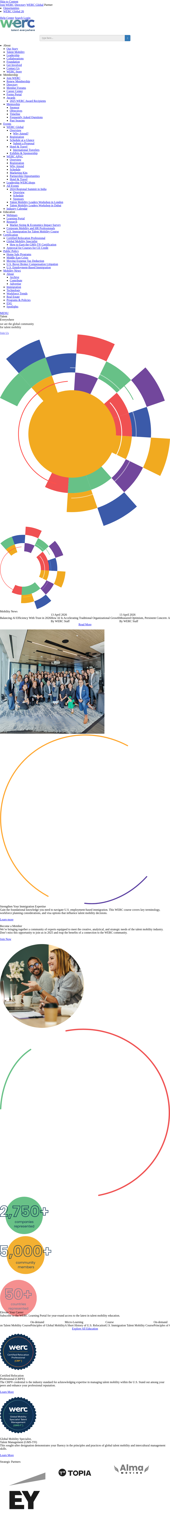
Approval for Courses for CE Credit (27, 247)
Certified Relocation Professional (26, 238)
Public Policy (11, 251)
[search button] (127, 38)
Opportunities (11, 8)
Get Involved (14, 65)
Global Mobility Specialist (22, 241)
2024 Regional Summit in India (28, 189)
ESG (9, 303)
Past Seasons (17, 120)
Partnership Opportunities (25, 176)
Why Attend (17, 166)
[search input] (82, 38)
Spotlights (12, 306)
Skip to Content (9, 1)
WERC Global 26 (13, 11)
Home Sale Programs (19, 254)
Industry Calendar (17, 208)
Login (26, 17)
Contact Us (13, 68)
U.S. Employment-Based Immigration (29, 267)
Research (12, 221)
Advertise (15, 283)
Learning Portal (16, 218)
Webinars (12, 215)
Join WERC (7, 4)
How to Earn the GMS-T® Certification (33, 244)
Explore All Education (85, 1344)
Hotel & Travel (18, 146)
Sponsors (18, 198)
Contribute (16, 280)
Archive (14, 277)
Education (9, 211)
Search (19, 17)
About (7, 45)
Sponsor (14, 107)
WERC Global (35, 4)
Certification (10, 234)
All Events (13, 185)
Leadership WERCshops (21, 182)
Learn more (6, 935)
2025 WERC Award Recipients (28, 100)
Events (7, 123)
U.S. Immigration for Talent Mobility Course (33, 231)
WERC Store (14, 71)
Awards (11, 97)
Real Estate (13, 296)
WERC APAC (15, 156)
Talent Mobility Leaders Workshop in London (36, 202)
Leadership (13, 55)
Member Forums (16, 87)
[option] (85, 618)
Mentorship (13, 104)
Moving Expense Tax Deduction (25, 260)
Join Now (5, 955)
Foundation (13, 61)
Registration (17, 136)
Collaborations (15, 58)
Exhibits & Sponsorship (24, 153)
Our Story (12, 48)
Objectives (16, 110)
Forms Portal (14, 94)
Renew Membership (18, 81)
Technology (13, 290)
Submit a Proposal (23, 143)
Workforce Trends (17, 293)
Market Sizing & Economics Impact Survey (35, 224)
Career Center (15, 91)
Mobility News (12, 270)
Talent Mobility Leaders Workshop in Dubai (35, 205)
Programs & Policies (19, 300)
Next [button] (164, 617)
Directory (20, 4)
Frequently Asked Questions (26, 117)
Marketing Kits (18, 172)
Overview (15, 130)
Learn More (7, 1407)
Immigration (14, 287)
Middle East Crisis (17, 257)
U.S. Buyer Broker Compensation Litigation (32, 264)
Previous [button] (6, 617)
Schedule (15, 169)
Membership (10, 74)
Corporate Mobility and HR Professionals (31, 228)
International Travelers (26, 149)
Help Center (7, 17)
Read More (85, 624)
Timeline (15, 114)
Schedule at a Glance (22, 140)
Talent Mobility (16, 51)
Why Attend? (21, 133)
